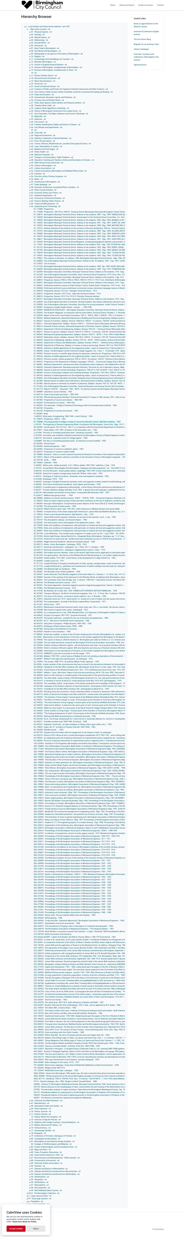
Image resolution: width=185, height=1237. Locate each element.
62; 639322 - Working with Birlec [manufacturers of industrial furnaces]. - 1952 (65, 716)
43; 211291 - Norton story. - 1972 (47, 604)
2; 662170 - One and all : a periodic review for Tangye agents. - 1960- (61, 438)
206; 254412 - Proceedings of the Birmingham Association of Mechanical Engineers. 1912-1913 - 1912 (74, 844)
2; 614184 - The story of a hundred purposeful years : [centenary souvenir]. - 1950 (66, 433)
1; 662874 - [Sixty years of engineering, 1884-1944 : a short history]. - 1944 (63, 416)
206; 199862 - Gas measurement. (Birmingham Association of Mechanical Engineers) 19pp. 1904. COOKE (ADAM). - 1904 (82, 771)
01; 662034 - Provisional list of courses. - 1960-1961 (54, 403)
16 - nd (33, 73)
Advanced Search (126, 5)
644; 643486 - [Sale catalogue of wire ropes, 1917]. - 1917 (56, 1062)
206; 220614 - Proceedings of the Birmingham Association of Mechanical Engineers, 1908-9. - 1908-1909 (75, 831)
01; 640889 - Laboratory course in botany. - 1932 (53, 392)
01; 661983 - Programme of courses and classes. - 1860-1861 (58, 400)
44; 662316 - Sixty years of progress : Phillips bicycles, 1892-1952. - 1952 (62, 623)
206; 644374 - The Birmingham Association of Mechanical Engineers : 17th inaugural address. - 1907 (74, 929)
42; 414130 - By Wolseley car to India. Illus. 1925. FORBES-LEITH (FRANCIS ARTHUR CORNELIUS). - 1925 (75, 591)
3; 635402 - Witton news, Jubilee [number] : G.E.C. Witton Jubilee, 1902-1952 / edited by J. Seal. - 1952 (74, 465)
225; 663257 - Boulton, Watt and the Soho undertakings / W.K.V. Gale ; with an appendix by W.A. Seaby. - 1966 (77, 1005)
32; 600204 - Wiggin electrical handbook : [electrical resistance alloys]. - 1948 (64, 542)
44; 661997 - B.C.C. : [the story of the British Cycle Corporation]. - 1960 (61, 621)
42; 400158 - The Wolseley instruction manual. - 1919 (55, 583)
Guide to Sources (145, 5)
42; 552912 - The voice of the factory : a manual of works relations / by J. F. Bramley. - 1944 (70, 596)
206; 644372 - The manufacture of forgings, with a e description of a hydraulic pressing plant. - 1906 (73, 926)
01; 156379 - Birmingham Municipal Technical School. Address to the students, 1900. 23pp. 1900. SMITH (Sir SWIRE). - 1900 (83, 236)
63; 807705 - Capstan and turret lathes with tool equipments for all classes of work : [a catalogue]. (72, 732)
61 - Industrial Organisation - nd (43, 195)
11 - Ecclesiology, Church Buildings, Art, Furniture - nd (52, 59)
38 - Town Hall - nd (38, 133)
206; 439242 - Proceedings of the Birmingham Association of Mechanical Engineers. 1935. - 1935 (72, 899)
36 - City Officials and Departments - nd (46, 127)
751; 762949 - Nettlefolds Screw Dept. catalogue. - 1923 (56, 1070)
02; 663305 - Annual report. (44, 443)
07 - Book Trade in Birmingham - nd (45, 48)
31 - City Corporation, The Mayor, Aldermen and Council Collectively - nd (59, 114)
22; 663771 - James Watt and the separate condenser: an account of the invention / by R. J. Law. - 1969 (75, 517)
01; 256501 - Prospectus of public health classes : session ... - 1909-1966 (63, 307)
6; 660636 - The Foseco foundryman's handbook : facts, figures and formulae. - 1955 (67, 484)
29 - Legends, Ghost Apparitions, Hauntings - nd (50, 108)
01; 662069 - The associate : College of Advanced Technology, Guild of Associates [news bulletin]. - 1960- (75, 405)
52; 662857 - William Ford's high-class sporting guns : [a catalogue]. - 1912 (63, 659)
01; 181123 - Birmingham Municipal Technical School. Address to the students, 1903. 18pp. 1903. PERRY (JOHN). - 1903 (81, 247)
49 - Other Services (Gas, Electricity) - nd (47, 163)
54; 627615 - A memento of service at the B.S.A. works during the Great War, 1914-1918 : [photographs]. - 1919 (77, 681)
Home (112, 5)
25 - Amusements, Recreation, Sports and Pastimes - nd (53, 97)
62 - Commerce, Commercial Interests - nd (48, 198)
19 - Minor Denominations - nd (43, 81)
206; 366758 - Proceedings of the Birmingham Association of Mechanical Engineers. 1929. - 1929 (72, 885)
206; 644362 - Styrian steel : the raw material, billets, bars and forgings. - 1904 (64, 915)
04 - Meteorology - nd (39, 40)
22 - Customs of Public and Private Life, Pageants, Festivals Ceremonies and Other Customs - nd (69, 89)
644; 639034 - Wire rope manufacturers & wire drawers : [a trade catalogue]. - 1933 (66, 1060)
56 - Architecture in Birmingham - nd (45, 182)
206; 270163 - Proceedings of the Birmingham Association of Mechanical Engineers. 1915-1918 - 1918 (74, 855)
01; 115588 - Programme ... (44, 209)
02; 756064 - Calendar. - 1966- (45, 463)
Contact (160, 5)
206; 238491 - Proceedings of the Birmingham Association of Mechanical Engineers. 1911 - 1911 (72, 839)
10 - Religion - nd (37, 56)
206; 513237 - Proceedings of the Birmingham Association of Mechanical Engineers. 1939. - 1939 (72, 910)
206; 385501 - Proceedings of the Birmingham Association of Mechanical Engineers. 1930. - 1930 (72, 888)
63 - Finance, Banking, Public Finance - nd (47, 201)
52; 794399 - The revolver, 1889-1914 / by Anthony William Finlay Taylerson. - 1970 (66, 662)
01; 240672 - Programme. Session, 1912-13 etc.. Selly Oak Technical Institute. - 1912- (67, 294)
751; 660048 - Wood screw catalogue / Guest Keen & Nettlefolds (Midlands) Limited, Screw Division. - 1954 (76, 1065)
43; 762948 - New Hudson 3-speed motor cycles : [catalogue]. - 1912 (61, 610)
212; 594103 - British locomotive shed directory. (53, 934)
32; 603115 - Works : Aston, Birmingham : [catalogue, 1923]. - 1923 (60, 544)
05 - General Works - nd (40, 43)
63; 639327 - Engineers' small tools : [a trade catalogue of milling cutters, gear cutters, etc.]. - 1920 (73, 724)
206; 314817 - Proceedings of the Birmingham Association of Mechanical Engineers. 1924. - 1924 (72, 869)
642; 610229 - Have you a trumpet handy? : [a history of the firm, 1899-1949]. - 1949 (67, 1046)
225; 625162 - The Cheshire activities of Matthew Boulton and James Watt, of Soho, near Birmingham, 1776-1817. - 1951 (82, 997)
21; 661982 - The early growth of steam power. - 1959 (55, 506)
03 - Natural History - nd (40, 37)
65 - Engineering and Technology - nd (45, 206)
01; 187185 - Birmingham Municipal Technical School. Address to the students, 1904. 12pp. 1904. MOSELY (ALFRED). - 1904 (83, 250)
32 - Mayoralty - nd (38, 116)
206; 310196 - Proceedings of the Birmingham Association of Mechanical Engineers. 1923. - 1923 (72, 866)
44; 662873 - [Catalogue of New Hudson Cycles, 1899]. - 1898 (58, 626)
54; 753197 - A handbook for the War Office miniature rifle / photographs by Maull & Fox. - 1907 (71, 689)
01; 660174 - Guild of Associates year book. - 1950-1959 (56, 394)
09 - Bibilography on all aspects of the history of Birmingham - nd (57, 54)
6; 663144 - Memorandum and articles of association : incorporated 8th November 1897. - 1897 (71, 493)
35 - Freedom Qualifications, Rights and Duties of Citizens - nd (55, 125)
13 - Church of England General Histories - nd (49, 65)
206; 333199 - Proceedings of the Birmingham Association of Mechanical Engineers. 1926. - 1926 (72, 877)
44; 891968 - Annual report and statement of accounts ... (56, 629)
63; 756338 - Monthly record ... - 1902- (49, 730)
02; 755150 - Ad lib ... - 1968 (45, 460)
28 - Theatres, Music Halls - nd (43, 105)
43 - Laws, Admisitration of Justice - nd (46, 146)
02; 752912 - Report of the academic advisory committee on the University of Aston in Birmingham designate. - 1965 (80, 457)
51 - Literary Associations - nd (43, 168)
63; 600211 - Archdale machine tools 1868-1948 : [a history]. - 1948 (60, 722)
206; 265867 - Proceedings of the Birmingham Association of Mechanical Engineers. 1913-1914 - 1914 (74, 852)
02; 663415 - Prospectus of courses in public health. (54, 452)
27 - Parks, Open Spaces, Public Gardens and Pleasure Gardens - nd (58, 103)
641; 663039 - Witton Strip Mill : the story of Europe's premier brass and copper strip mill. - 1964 (71, 1035)
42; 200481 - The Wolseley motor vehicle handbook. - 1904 (57, 572)
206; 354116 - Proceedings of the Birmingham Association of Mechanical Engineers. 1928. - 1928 (72, 882)
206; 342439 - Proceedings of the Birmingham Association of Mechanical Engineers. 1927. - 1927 (72, 880)
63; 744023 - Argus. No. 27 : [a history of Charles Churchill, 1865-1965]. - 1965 (64, 727)
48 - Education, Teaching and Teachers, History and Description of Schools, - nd (62, 160)
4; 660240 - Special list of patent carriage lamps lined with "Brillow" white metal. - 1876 (68, 473)
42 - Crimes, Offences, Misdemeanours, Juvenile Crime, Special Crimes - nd (61, 144)
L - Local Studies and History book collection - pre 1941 (48, 26)
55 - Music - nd (37, 179)
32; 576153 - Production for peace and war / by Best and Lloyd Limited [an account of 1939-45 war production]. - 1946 (80, 539)
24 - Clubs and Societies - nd (42, 95)
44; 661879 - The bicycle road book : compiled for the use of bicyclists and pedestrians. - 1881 (71, 618)
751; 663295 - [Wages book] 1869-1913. (49, 1068)
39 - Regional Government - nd (43, 135)
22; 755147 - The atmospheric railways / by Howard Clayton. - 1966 (60, 520)
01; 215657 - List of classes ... (45, 264)
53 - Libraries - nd (38, 174)
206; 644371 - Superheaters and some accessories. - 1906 (57, 923)
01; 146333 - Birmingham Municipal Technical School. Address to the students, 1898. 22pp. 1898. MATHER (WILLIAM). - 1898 (84, 225)
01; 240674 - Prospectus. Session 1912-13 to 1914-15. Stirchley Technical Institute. (67, 296)
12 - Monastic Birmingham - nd (43, 62)
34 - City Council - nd (39, 122)
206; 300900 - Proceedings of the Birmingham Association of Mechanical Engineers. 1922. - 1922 (72, 863)
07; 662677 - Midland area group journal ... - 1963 (53, 495)
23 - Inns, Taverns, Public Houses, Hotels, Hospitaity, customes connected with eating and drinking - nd (72, 92)
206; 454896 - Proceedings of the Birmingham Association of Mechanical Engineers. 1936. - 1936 (72, 901)
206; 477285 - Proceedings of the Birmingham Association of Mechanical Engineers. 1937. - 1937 (72, 904)
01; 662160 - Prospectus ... (44, 408)
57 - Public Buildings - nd (41, 185)
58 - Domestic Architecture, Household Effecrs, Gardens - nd (55, 187)
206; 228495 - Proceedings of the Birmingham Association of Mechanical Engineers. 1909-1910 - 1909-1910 (77, 836)
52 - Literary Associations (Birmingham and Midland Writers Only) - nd (59, 171)
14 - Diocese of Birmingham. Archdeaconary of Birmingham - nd (56, 67)
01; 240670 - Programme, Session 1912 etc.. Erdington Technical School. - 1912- (65, 291)
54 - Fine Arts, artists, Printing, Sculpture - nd (48, 176)
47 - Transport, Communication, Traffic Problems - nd (52, 157)
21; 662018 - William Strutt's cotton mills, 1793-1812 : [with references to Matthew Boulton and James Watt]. (77, 509)
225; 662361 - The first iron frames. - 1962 (50, 1000)
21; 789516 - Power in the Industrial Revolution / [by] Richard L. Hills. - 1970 (63, 514)
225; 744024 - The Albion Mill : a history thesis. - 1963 (55, 1008)
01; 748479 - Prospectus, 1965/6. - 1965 (50, 419)
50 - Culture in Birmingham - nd (43, 165)
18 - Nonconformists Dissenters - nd (45, 78)
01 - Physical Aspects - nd (41, 32)
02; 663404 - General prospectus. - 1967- (50, 446)
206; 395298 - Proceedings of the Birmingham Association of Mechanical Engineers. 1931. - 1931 (72, 891)
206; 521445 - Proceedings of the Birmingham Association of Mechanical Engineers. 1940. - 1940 (72, 912)
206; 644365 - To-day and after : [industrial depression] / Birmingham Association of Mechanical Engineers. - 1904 (79, 921)
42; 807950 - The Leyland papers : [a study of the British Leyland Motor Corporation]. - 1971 (70, 602)
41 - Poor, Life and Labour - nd (43, 141)
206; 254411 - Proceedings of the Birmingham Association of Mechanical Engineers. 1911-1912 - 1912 (74, 841)
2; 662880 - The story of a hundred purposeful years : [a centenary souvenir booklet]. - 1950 (70, 441)
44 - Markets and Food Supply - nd (44, 149)
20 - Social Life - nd (38, 84)
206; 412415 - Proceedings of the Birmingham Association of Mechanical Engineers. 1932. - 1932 (72, 893)
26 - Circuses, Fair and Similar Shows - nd (47, 100)
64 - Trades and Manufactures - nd (44, 204)
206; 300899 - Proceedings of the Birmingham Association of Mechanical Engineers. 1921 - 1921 (72, 861)
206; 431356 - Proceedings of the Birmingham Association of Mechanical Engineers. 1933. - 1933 (72, 896)
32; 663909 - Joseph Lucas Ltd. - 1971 (49, 561)
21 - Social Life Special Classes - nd (45, 86)
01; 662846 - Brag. (41, 414)
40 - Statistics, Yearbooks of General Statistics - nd (51, 138)
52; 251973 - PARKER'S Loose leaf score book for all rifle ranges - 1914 (62, 653)
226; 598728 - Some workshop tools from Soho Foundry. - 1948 (59, 1032)
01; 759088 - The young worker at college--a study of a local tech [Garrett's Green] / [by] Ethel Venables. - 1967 (77, 422)
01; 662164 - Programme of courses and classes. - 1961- (56, 411)
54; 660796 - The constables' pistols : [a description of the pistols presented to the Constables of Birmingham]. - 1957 (80, 683)
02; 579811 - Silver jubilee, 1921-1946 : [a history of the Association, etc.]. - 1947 (65, 430)
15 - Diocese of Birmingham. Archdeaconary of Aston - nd (54, 70)
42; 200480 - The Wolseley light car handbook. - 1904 (55, 569)
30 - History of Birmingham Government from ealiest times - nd (56, 111)
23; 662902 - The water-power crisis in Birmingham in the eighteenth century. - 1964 (67, 523)
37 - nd (33, 130)
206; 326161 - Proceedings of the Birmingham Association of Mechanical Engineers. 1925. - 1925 (72, 872)
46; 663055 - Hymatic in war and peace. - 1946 (52, 632)
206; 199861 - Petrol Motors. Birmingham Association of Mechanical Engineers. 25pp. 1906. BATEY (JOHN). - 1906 (79, 768)
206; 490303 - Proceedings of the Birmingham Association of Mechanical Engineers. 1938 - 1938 (72, 907)
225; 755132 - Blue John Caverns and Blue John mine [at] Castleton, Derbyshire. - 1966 (68, 1013)
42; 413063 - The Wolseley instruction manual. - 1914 (55, 588)
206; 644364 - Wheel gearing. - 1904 (48, 918)
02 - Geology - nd (37, 35)
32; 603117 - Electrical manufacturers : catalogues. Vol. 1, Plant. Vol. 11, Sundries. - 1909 (69, 547)
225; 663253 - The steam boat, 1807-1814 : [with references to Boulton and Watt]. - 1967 (69, 1002)
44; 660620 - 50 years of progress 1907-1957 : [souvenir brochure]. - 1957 (63, 615)
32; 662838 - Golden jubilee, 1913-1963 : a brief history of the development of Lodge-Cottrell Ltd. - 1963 (74, 558)
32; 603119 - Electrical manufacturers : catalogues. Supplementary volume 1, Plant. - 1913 (69, 550)
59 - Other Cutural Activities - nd (43, 190)
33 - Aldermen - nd (38, 119)
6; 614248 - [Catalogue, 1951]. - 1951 (48, 479)
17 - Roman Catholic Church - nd (44, 75)
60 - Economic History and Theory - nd (46, 193)
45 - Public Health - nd (40, 152)
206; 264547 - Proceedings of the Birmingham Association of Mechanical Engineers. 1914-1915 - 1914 (74, 850)
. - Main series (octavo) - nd (39, 29)
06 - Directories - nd (39, 46)
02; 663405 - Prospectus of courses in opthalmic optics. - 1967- (59, 449)
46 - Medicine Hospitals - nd (42, 155)
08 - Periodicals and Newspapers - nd (46, 51)
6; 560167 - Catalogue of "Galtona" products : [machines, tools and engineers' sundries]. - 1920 (71, 476)
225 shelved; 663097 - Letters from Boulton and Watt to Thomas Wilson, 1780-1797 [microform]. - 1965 (75, 937)
